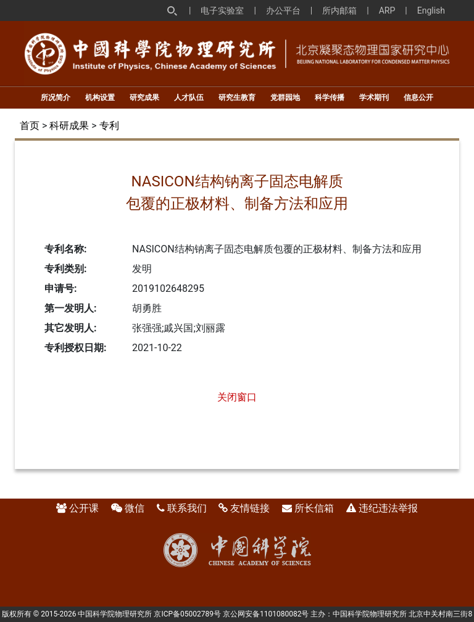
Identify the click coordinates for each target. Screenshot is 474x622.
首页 (30, 125)
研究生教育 (237, 97)
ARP (387, 10)
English (431, 10)
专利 (109, 125)
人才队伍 (189, 97)
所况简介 (55, 97)
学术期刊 (374, 97)
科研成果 (69, 125)
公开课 (84, 508)
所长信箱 (314, 508)
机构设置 (100, 97)
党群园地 (285, 97)
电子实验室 (222, 10)
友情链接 (250, 508)
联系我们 (187, 508)
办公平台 (283, 10)
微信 (134, 508)
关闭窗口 (237, 397)
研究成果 (144, 97)
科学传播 (329, 97)
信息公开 (418, 97)
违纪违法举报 (388, 508)
